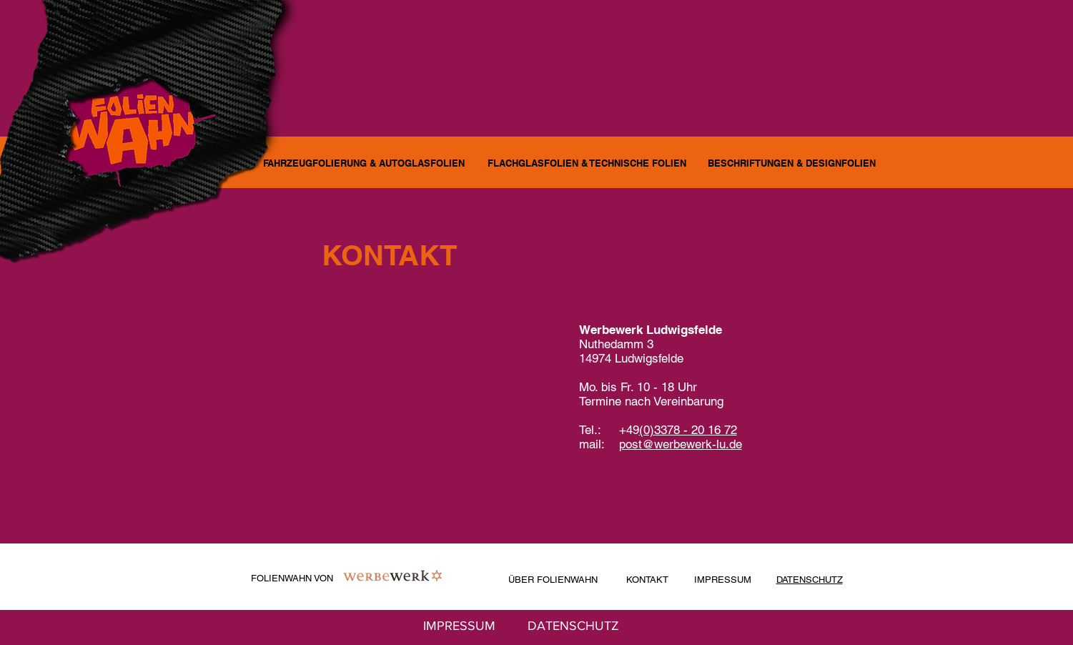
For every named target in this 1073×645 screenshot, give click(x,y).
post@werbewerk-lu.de (680, 444)
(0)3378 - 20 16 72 (688, 430)
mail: (599, 444)
